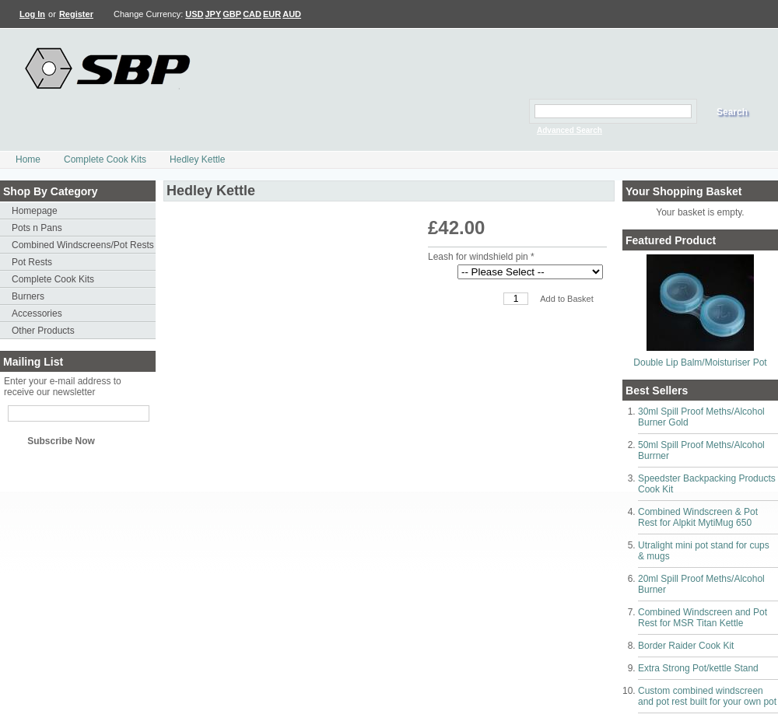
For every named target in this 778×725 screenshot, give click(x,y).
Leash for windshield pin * (481, 256)
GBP (232, 14)
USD (194, 14)
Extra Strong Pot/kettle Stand (698, 668)
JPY (213, 14)
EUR (272, 14)
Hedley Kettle (197, 159)
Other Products (43, 330)
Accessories (37, 313)
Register (76, 14)
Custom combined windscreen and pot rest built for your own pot (707, 696)
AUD (291, 14)
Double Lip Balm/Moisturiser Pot (699, 362)
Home (28, 159)
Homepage (35, 210)
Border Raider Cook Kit (686, 645)
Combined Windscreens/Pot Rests (83, 245)
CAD (252, 14)
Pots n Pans (37, 227)
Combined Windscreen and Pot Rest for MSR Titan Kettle (702, 618)
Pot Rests (32, 262)
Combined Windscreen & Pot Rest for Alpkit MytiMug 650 (698, 517)
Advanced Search (569, 130)
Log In (32, 14)
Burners (28, 296)
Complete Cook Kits (105, 159)
